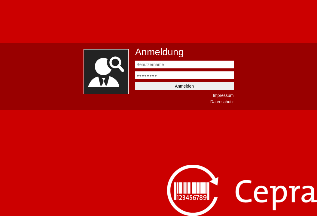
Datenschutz (222, 101)
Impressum (223, 95)
